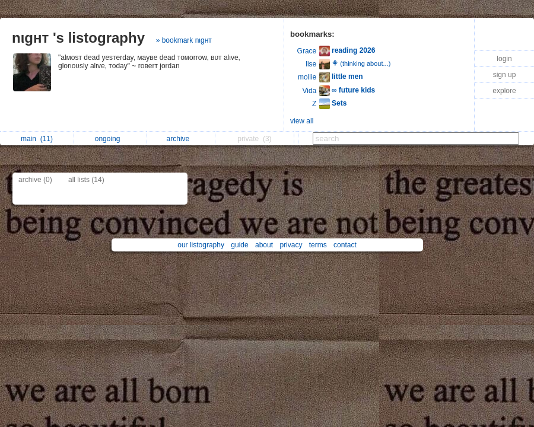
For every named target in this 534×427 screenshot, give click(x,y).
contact (345, 245)
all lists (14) (86, 180)
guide (239, 245)
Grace (307, 51)
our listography (200, 245)
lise (311, 64)
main (37, 139)
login (504, 59)
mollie (307, 77)
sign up (504, 75)
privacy (290, 245)
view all (301, 121)
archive (181, 139)
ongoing (110, 139)
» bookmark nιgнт (184, 40)
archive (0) (35, 180)
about (264, 245)
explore (504, 91)
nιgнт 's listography (78, 38)
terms (318, 245)
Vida (309, 91)
